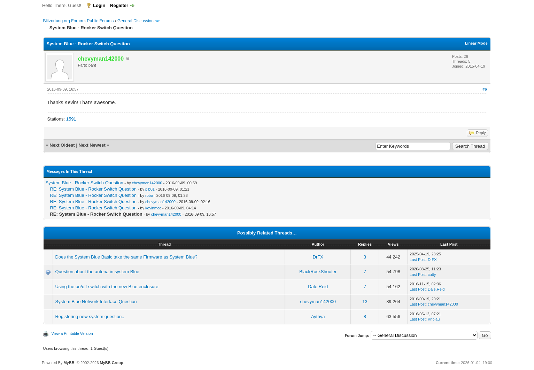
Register (119, 5)
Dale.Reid (318, 286)
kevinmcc (153, 208)
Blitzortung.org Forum (63, 20)
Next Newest (91, 145)
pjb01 (150, 189)
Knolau (434, 319)
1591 (71, 119)
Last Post (418, 259)
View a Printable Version (72, 333)
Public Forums (100, 20)
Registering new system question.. (89, 316)
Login (99, 5)
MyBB (68, 363)
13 (364, 301)
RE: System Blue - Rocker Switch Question (93, 189)
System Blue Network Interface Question (96, 301)
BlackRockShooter (317, 271)
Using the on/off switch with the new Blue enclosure (106, 286)
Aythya (318, 316)
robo (149, 195)
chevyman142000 (147, 183)
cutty (432, 274)
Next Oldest (62, 145)
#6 (484, 89)
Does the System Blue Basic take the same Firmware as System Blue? (126, 257)
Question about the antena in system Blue (97, 271)
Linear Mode (476, 43)
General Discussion (135, 20)
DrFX (318, 257)
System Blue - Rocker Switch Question (84, 182)
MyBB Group (111, 363)
